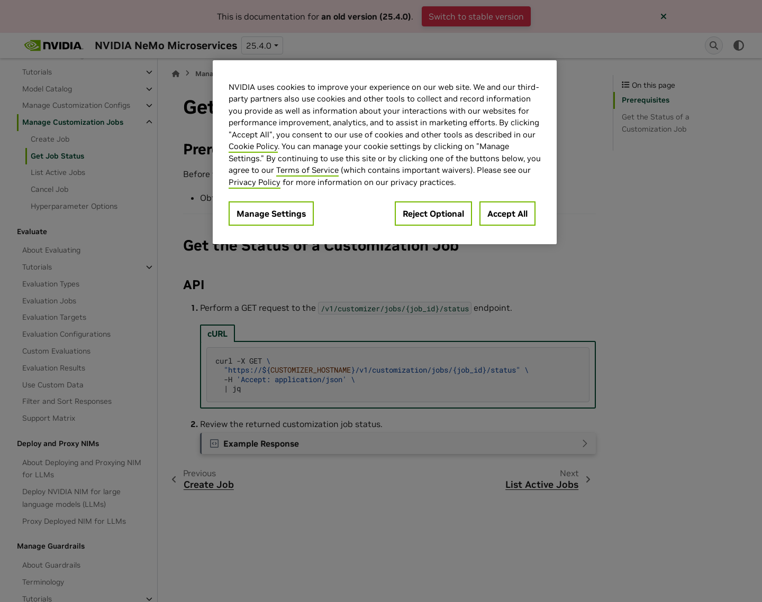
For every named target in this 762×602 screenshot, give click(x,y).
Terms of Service (307, 170)
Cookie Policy (253, 146)
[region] (385, 152)
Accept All (507, 213)
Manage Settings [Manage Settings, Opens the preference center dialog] (271, 213)
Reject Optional (433, 213)
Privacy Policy (254, 182)
